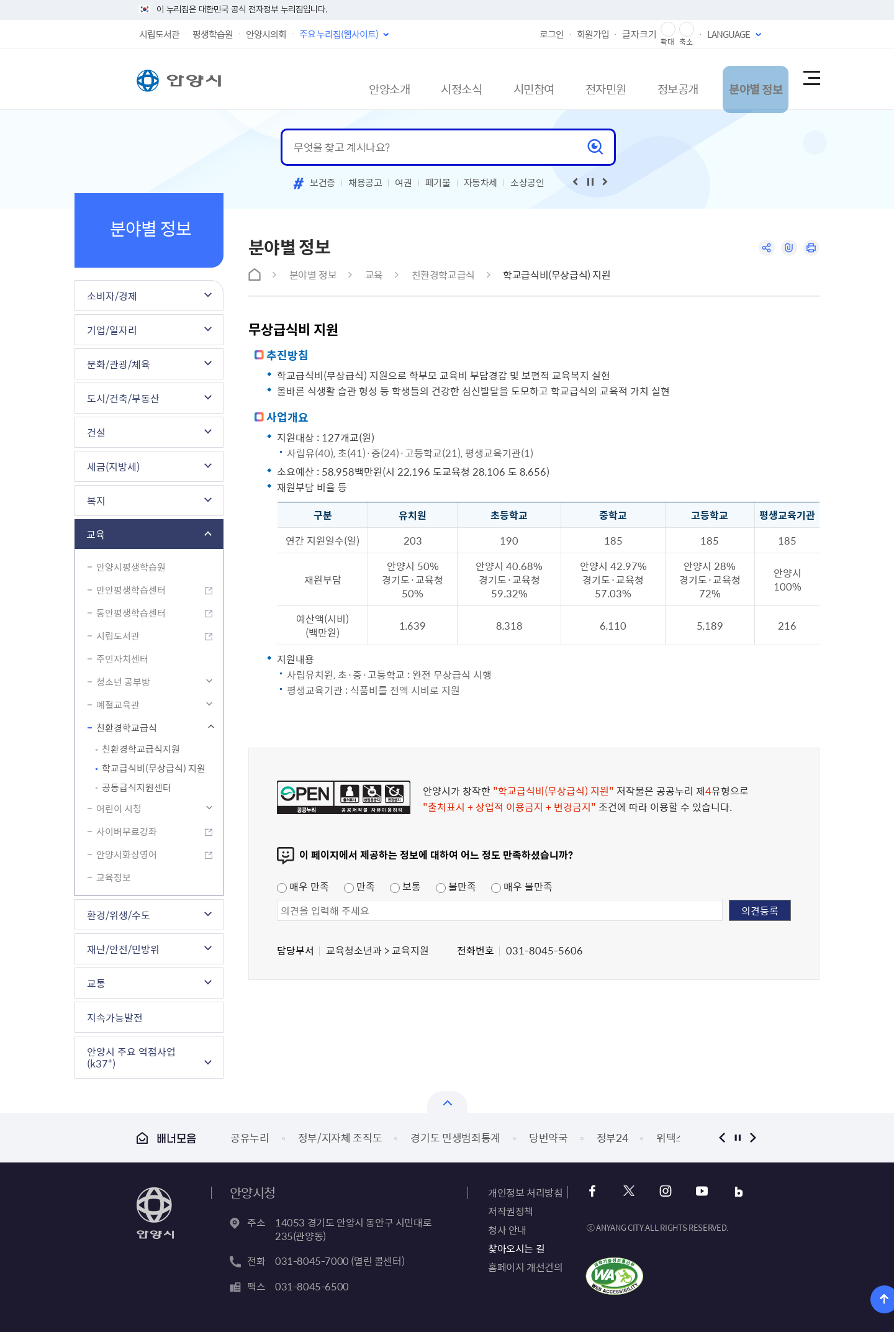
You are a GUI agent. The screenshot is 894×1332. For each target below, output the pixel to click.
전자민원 (563, 79)
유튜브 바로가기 (696, 1191)
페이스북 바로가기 (596, 1191)
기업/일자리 (112, 329)
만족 (359, 886)
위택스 (670, 1137)
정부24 (612, 1137)
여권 (403, 182)
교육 (95, 534)
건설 (96, 432)
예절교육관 (118, 705)
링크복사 (786, 249)
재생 (590, 182)
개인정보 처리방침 (525, 1192)
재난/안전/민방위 (123, 948)
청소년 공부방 (123, 682)
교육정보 (113, 877)
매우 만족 (303, 886)
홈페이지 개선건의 (525, 1266)
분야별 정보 (733, 79)
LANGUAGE (728, 34)
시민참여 (481, 79)
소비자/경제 (112, 295)
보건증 (322, 182)
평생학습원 (212, 34)
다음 (753, 1137)
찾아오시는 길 (516, 1248)
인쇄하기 (810, 249)
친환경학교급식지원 (141, 749)
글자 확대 (668, 29)
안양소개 (317, 79)
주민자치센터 (122, 659)
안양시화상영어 (126, 854)
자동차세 (481, 182)
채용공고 (365, 182)
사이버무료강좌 (126, 831)
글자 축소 (686, 29)
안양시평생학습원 (131, 567)
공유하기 (762, 249)
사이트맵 (811, 78)
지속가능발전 (115, 1017)
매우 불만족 (522, 886)
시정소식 (399, 79)
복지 (96, 500)
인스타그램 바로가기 (663, 1191)
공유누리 (249, 1137)
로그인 (552, 34)
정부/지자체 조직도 (340, 1137)
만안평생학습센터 (131, 590)
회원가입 (593, 34)
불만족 (456, 886)
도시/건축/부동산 (123, 398)
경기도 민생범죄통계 (455, 1137)
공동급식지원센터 (136, 787)
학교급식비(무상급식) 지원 (153, 768)
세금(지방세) (113, 466)
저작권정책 (510, 1210)
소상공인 (527, 182)
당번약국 (548, 1137)
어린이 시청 (119, 808)
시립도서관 (159, 34)
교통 (96, 983)
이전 (721, 1137)
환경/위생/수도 (118, 914)
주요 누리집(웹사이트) (338, 34)
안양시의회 (266, 34)
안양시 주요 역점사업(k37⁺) (131, 1057)
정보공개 (645, 79)
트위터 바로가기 (629, 1191)
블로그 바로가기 (730, 1191)
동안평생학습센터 (131, 613)
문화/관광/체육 (118, 363)
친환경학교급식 (126, 728)
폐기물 (438, 182)
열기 (447, 1102)
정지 (737, 1137)
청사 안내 (507, 1229)
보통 (405, 886)
